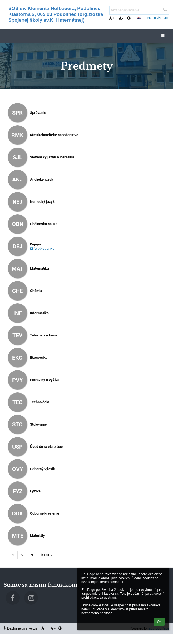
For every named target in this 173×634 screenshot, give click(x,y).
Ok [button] (159, 622)
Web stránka (42, 248)
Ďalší (47, 555)
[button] (139, 18)
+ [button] (111, 18)
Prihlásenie (158, 18)
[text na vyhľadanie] (139, 10)
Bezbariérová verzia (21, 628)
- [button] (121, 18)
